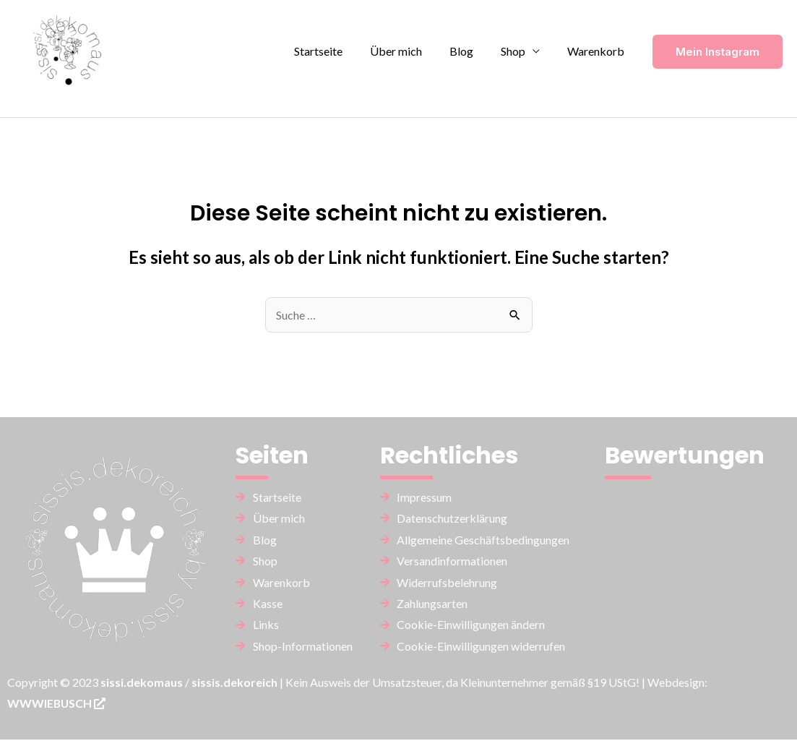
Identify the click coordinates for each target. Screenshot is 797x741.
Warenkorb (597, 51)
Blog (472, 51)
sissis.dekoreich (234, 683)
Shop (519, 51)
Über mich (411, 51)
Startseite (338, 51)
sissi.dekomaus (141, 683)
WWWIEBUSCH (57, 704)
